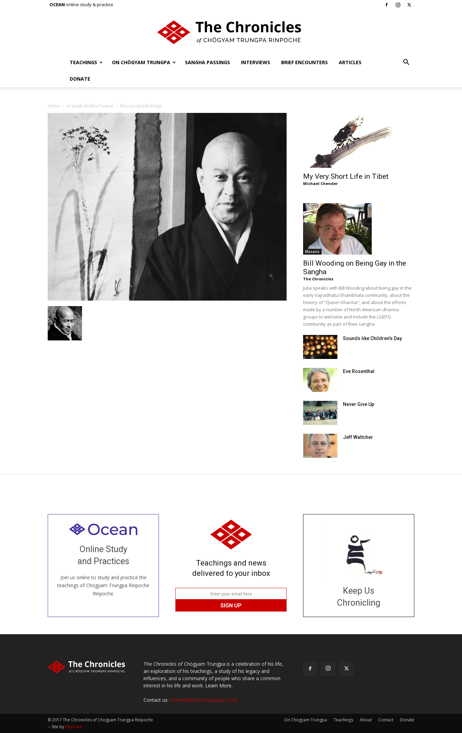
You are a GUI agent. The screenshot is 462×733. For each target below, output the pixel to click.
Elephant (73, 727)
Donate (80, 78)
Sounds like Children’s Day (372, 338)
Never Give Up (358, 404)
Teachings (86, 62)
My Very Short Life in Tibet (346, 176)
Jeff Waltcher (358, 437)
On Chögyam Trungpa (144, 62)
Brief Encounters (304, 62)
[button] (406, 63)
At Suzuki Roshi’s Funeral (89, 106)
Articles (350, 62)
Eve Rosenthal (358, 371)
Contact (385, 720)
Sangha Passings (207, 62)
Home (54, 106)
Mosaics (312, 251)
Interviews (255, 62)
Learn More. (218, 685)
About (366, 720)
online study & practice (81, 4)
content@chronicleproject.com (204, 700)
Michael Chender (320, 183)
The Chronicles (318, 278)
